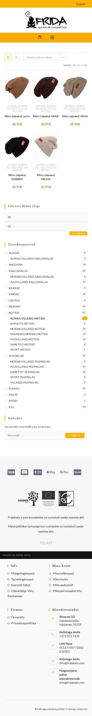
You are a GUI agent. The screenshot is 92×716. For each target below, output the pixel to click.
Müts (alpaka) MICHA (46, 177)
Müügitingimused (22, 573)
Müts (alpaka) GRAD (46, 116)
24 (78, 65)
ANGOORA (16, 264)
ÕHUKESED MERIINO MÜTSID (29, 334)
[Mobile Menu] (52, 38)
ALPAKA (12, 105)
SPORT (13, 400)
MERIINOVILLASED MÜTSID (27, 328)
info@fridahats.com (71, 682)
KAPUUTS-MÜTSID (22, 323)
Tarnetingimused (22, 579)
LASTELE (14, 300)
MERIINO (14, 306)
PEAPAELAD (16, 355)
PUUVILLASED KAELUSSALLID (29, 282)
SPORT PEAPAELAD (22, 377)
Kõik (84, 65)
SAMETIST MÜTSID (22, 344)
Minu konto (60, 579)
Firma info (18, 617)
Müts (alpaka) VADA (75, 116)
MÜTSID (17, 111)
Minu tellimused (63, 573)
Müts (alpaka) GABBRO (17, 177)
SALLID (13, 394)
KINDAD (14, 294)
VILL (11, 407)
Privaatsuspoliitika (23, 623)
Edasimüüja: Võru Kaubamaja (20, 593)
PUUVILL (14, 388)
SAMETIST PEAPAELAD (25, 372)
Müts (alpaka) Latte (17, 116)
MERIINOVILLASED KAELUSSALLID (32, 276)
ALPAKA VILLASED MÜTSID (16, 107)
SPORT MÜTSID (20, 349)
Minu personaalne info (67, 591)
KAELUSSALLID (18, 271)
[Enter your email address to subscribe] (46, 435)
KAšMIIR (14, 288)
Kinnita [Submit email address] (74, 435)
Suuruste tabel (20, 585)
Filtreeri (78, 233)
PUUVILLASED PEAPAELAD (27, 366)
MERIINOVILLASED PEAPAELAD (30, 361)
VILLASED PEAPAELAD (24, 382)
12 (74, 65)
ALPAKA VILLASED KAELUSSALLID (31, 258)
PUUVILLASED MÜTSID (24, 339)
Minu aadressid (63, 585)
